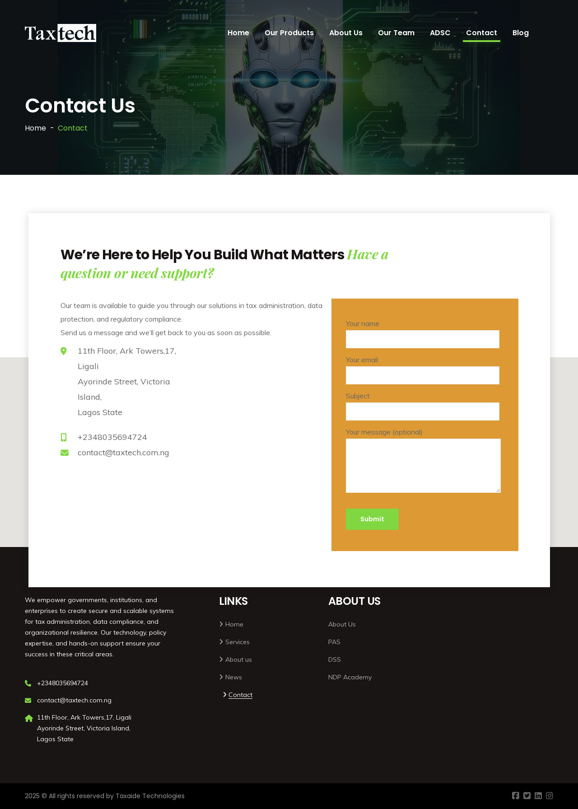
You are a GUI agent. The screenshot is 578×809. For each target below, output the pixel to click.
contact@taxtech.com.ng (123, 452)
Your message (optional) (423, 465)
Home (238, 33)
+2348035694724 (112, 437)
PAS (334, 642)
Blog (521, 33)
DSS (334, 659)
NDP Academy (350, 677)
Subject (422, 406)
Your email (422, 369)
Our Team (396, 33)
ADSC (440, 33)
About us (238, 659)
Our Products (289, 33)
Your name (422, 333)
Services (237, 642)
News (233, 677)
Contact (481, 33)
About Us (346, 33)
